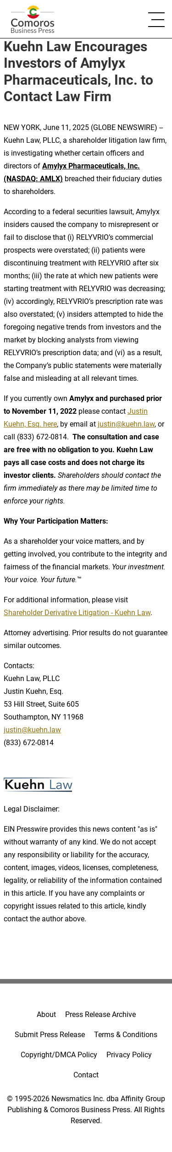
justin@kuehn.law (126, 424)
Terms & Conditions (125, 1034)
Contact (86, 1075)
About (46, 1014)
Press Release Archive (100, 1014)
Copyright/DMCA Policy (59, 1054)
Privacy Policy (129, 1054)
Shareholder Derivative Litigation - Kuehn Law (77, 612)
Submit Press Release (50, 1034)
